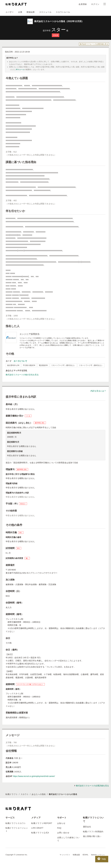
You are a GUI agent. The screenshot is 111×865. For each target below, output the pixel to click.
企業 (20, 12)
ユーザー (10, 12)
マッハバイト (65, 855)
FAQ (59, 828)
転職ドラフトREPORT (41, 823)
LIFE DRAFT (37, 828)
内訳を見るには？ (98, 391)
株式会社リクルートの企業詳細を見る (94, 44)
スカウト (25, 794)
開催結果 (31, 12)
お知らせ (61, 823)
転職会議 (76, 855)
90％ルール (20, 69)
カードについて (20, 361)
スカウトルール (63, 12)
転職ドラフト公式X (40, 833)
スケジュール (45, 12)
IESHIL (85, 855)
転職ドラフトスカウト (16, 823)
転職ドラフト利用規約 (93, 831)
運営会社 (87, 827)
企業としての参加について (68, 839)
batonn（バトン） (98, 855)
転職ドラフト (12, 794)
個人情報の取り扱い (92, 836)
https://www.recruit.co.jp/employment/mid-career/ (34, 776)
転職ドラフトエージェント (17, 829)
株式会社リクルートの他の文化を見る (22, 375)
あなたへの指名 (39, 794)
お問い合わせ (63, 833)
